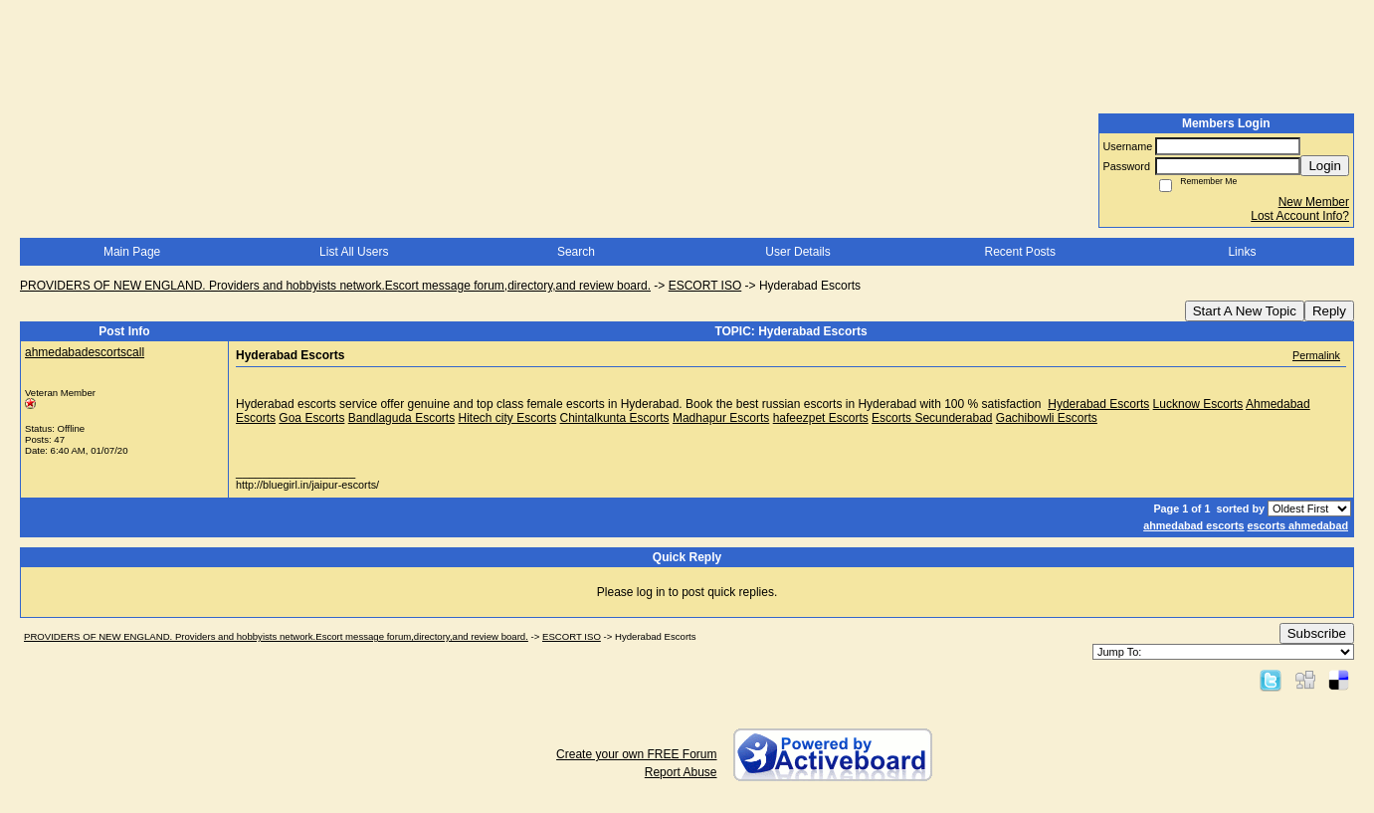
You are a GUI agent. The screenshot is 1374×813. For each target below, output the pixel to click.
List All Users (353, 252)
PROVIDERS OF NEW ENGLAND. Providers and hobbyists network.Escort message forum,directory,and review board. (335, 286)
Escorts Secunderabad (932, 418)
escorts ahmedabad (1298, 525)
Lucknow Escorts (1198, 404)
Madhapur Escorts (721, 418)
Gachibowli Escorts (1046, 418)
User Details (797, 252)
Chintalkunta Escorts (615, 418)
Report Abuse (681, 772)
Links (1242, 252)
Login (1324, 165)
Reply (1329, 311)
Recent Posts (1020, 252)
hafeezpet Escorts (821, 418)
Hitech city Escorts (507, 418)
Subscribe (1316, 633)
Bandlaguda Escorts (401, 418)
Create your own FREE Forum (636, 754)
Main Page (131, 252)
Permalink (1316, 355)
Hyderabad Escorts (1098, 404)
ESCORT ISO (705, 286)
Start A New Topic (1244, 311)
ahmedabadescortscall (84, 352)
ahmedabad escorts (1193, 525)
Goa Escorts (311, 418)
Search (576, 252)
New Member (1313, 202)
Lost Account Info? (1300, 216)
